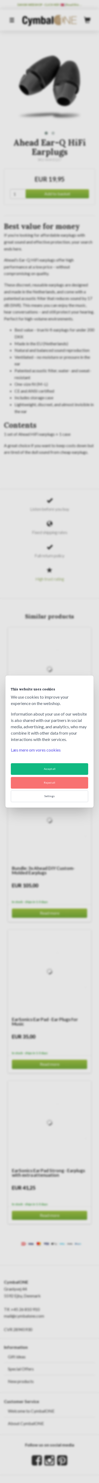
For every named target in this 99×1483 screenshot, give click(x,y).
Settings (49, 796)
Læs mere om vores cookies (36, 749)
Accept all (49, 768)
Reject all (49, 782)
